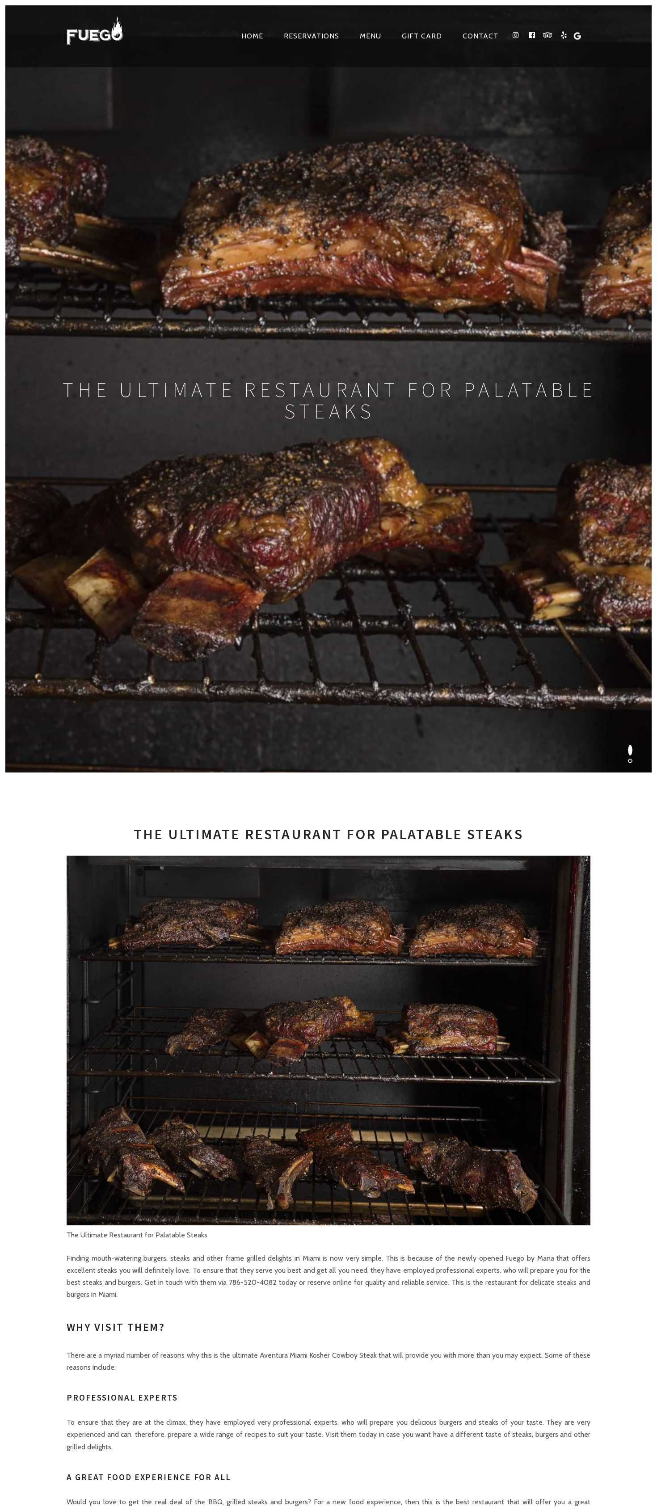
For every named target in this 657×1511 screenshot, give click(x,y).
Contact (480, 36)
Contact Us (404, 1207)
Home (252, 36)
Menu (370, 36)
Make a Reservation (550, 1207)
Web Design (410, 1454)
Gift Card (422, 36)
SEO (440, 1454)
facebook (462, 1340)
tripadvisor (485, 1340)
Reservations (311, 36)
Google (534, 1340)
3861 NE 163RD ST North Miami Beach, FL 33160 (199, 1207)
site (342, 1475)
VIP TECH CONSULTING (487, 1454)
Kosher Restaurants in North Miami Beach (453, 1475)
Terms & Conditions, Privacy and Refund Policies (218, 1475)
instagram (439, 1340)
